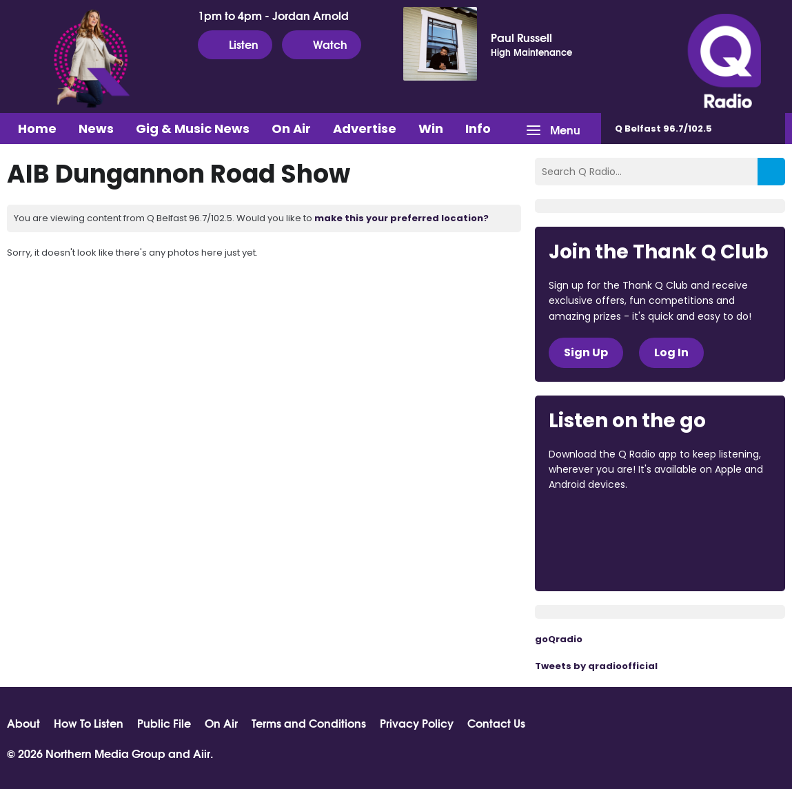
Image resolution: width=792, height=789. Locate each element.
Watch (321, 44)
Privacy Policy (417, 723)
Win (430, 128)
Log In (671, 352)
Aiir (201, 752)
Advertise (364, 128)
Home (37, 128)
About (23, 723)
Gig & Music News (193, 128)
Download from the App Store (602, 522)
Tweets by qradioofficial (596, 666)
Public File (164, 723)
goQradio (558, 639)
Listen (235, 44)
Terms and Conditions (309, 723)
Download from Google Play (601, 557)
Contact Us (496, 723)
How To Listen (88, 723)
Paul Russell (521, 37)
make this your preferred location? (401, 218)
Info (478, 128)
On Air (291, 128)
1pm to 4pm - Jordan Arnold (273, 15)
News (96, 128)
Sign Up (586, 352)
